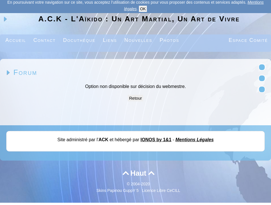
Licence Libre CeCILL (161, 190)
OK (143, 9)
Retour (135, 98)
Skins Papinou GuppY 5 (119, 190)
